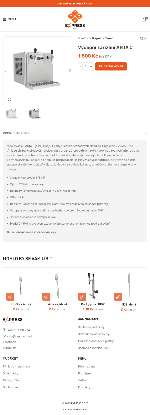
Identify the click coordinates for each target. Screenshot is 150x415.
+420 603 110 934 (18, 330)
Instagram (10, 348)
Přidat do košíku (111, 66)
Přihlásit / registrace (16, 366)
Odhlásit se (10, 387)
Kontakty (84, 387)
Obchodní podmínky (91, 327)
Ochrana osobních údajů (94, 348)
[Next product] (145, 39)
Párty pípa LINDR (93, 304)
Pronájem (84, 373)
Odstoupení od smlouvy (93, 334)
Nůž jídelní (129, 304)
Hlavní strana (87, 366)
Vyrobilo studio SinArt (75, 409)
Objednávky (10, 373)
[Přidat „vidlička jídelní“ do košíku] (46, 297)
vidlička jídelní (57, 304)
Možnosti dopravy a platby (96, 341)
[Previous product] (137, 39)
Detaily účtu (11, 380)
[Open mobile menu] (9, 19)
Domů (82, 38)
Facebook (9, 342)
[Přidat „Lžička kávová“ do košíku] (10, 297)
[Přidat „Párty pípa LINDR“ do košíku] (82, 297)
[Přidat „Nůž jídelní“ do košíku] (118, 297)
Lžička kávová (21, 304)
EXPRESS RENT (79, 403)
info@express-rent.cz (21, 336)
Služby (82, 380)
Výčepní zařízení (101, 38)
